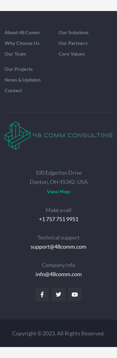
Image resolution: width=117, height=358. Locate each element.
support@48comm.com (58, 246)
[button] (59, 191)
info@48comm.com (59, 274)
